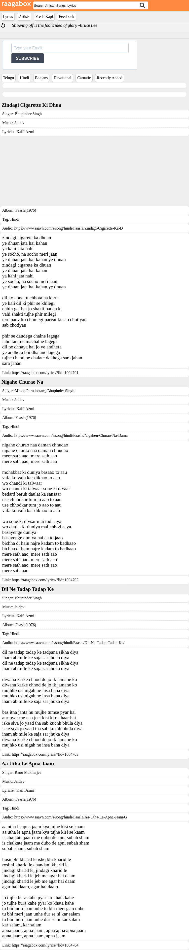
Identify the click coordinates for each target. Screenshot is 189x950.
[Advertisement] (94, 171)
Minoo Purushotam (30, 391)
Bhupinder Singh (28, 114)
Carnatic (84, 78)
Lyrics (8, 16)
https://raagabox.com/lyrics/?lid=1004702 (45, 580)
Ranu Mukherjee (28, 772)
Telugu (8, 78)
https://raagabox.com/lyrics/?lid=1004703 (45, 754)
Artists (24, 16)
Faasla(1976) (25, 210)
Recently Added (109, 78)
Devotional (62, 78)
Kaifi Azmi (25, 132)
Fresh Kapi (44, 16)
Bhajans (41, 78)
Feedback (66, 16)
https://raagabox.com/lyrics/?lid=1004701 (45, 373)
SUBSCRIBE (27, 58)
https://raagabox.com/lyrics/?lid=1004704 (45, 945)
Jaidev (19, 123)
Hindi (24, 78)
